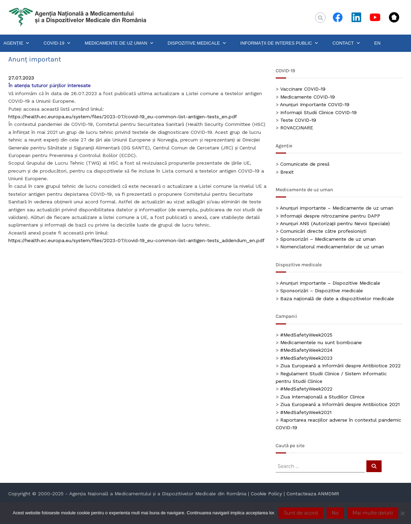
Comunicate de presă (304, 164)
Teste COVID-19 (298, 120)
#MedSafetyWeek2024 (306, 350)
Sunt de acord (301, 513)
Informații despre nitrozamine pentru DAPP (330, 216)
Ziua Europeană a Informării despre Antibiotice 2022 (340, 365)
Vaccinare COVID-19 (303, 89)
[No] (402, 513)
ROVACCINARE (296, 127)
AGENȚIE (16, 43)
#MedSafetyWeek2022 (306, 389)
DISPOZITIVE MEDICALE (197, 43)
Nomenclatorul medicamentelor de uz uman (332, 246)
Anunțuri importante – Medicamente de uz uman (336, 208)
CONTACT (346, 43)
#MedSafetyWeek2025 (306, 335)
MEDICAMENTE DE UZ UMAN (119, 43)
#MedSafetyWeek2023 (306, 358)
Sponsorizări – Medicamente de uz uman (328, 239)
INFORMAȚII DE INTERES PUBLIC (279, 43)
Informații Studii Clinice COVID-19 (318, 112)
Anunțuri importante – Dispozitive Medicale (330, 283)
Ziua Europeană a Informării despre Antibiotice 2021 (340, 404)
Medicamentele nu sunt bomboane (321, 342)
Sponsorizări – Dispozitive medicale (321, 290)
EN (377, 43)
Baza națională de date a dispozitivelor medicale (337, 298)
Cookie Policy (266, 493)
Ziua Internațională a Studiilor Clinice (322, 396)
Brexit (287, 172)
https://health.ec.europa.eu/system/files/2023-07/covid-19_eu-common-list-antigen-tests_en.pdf (122, 116)
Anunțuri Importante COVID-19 (314, 104)
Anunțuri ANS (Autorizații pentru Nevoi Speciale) (335, 223)
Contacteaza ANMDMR (312, 493)
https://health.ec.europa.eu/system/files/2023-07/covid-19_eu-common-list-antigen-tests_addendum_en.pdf (136, 240)
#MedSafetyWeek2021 (305, 412)
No (335, 513)
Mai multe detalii (373, 513)
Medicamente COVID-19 (307, 97)
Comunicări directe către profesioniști (323, 231)
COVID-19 (57, 43)
